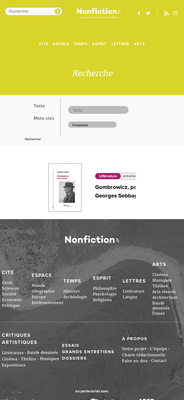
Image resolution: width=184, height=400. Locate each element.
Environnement (47, 302)
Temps (80, 44)
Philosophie (105, 288)
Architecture (164, 297)
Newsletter (175, 13)
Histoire (71, 291)
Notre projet (134, 348)
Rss (166, 13)
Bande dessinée (161, 306)
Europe (39, 296)
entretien (130, 176)
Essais (70, 345)
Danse (158, 313)
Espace (61, 44)
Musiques (162, 280)
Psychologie (105, 294)
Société (9, 294)
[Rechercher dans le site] (33, 11)
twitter (148, 13)
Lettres (120, 44)
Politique (11, 305)
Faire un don (135, 360)
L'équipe (158, 348)
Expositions (14, 365)
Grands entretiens (88, 351)
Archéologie (75, 296)
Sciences (10, 288)
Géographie (43, 291)
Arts (139, 44)
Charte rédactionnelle (143, 354)
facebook (138, 13)
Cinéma (160, 274)
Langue (130, 296)
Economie (12, 299)
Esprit (99, 44)
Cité (43, 44)
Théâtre (160, 286)
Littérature (108, 176)
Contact (159, 360)
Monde (38, 285)
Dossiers (74, 358)
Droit (7, 282)
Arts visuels (164, 291)
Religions (102, 299)
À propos (134, 338)
